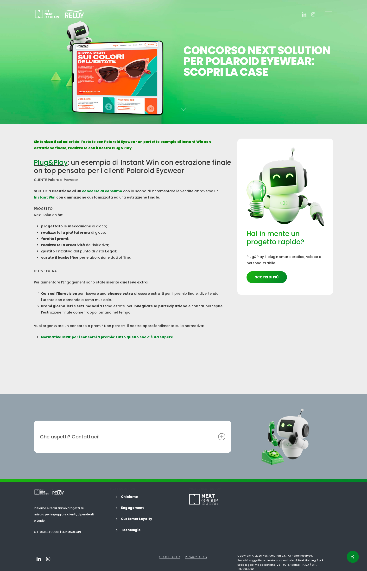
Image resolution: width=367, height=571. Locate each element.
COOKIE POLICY (169, 556)
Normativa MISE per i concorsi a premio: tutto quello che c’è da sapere (107, 337)
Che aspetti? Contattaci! (132, 436)
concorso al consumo (102, 191)
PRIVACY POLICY (196, 556)
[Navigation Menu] (329, 14)
